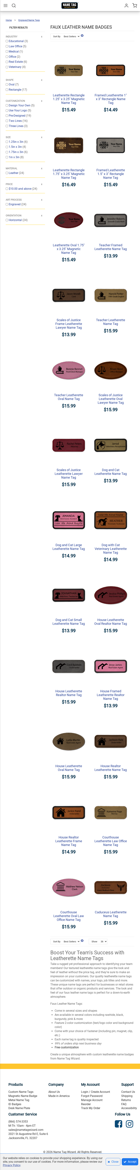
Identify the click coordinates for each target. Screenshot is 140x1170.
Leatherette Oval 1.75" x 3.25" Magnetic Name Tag (69, 249)
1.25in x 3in (16, 141)
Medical (14, 51)
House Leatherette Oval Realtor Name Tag (110, 621)
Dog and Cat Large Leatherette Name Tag (68, 547)
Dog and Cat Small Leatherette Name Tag (68, 621)
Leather (14, 173)
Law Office (16, 46)
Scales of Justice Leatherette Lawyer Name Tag (69, 473)
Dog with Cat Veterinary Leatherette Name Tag (111, 548)
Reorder (86, 1104)
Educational (16, 41)
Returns (126, 1100)
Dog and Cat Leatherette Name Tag (110, 472)
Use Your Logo (18, 110)
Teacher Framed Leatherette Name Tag (110, 247)
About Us (54, 1092)
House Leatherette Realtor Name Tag (68, 693)
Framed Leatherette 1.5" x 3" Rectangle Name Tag (110, 173)
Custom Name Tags (20, 1092)
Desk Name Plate (19, 1108)
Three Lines (16, 126)
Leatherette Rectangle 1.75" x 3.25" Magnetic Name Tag (69, 173)
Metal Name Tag (18, 1100)
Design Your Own (20, 105)
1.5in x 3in (15, 146)
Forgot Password (91, 1096)
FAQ (123, 1104)
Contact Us (128, 1092)
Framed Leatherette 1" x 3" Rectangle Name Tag (111, 99)
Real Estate (16, 61)
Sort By (56, 36)
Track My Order (90, 1108)
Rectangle (15, 89)
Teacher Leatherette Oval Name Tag (68, 397)
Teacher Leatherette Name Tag (110, 322)
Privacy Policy (11, 1165)
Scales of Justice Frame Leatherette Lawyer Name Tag (68, 323)
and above (20, 188)
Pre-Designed (17, 115)
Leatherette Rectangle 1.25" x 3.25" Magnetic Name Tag (69, 99)
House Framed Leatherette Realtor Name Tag (110, 695)
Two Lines (15, 121)
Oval (12, 84)
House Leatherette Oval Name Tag (68, 768)
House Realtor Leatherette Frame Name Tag (68, 841)
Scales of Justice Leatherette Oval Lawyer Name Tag (111, 398)
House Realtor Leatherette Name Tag (110, 768)
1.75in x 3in (16, 152)
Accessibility (129, 1108)
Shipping (126, 1096)
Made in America (59, 1096)
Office (13, 56)
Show (94, 941)
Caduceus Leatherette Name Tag (111, 914)
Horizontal (15, 220)
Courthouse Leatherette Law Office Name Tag (110, 841)
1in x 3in (14, 157)
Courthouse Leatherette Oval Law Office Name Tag (68, 916)
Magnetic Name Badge (22, 1096)
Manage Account (91, 1100)
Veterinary (15, 67)
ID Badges (14, 1104)
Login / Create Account (95, 1092)
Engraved (15, 204)
